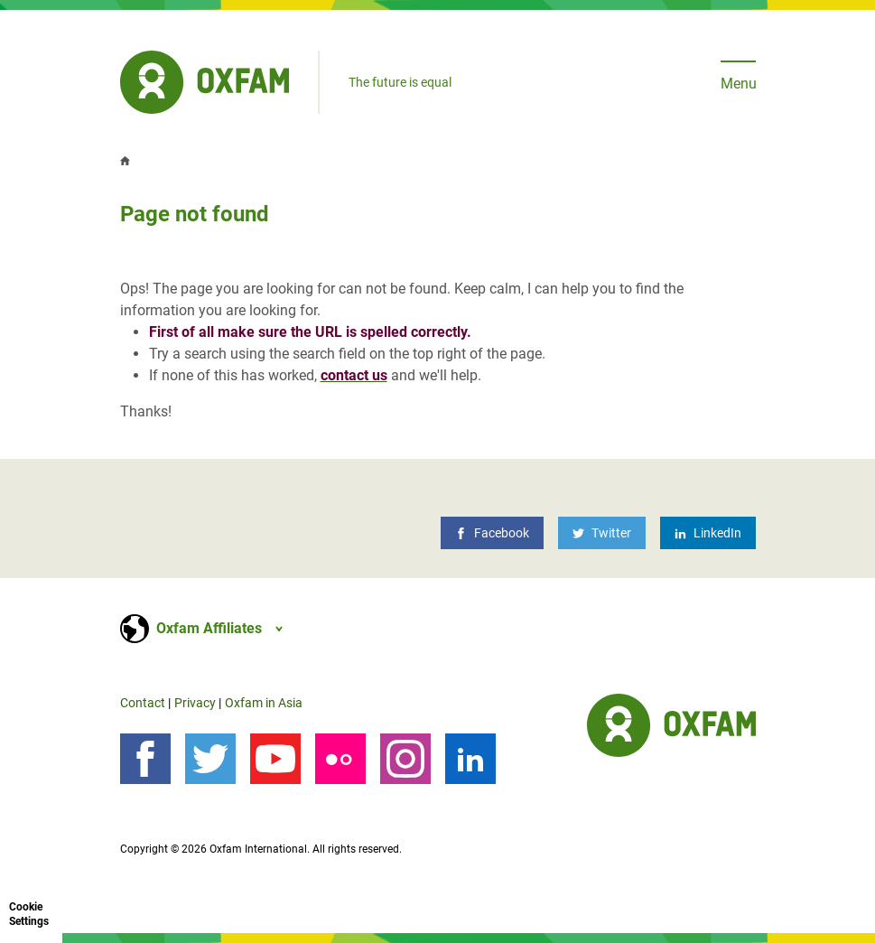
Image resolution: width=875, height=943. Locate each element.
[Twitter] (602, 533)
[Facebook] (492, 533)
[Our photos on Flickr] (340, 758)
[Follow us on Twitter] (210, 758)
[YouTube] (275, 758)
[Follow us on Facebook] (145, 758)
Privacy (195, 703)
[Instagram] (405, 758)
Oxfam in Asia (264, 703)
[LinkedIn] (708, 533)
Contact (142, 703)
